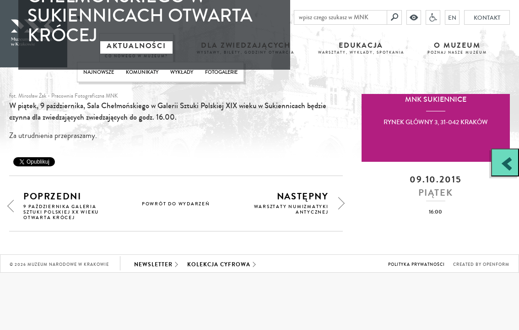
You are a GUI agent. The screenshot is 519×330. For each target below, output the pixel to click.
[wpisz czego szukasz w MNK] (340, 17)
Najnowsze (98, 72)
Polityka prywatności (416, 265)
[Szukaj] (394, 17)
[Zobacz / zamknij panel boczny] (505, 162)
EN (452, 17)
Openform (496, 265)
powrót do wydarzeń (176, 204)
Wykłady (181, 72)
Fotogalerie (221, 72)
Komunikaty (142, 72)
